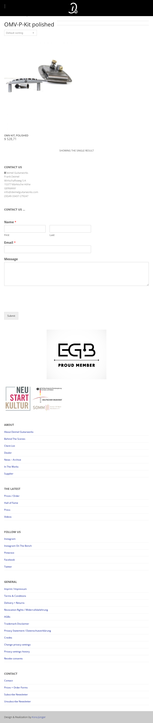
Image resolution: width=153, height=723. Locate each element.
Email (10, 243)
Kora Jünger (39, 717)
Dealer (8, 452)
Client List (9, 445)
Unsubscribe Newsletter (17, 701)
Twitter (8, 566)
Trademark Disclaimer (16, 623)
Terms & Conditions (15, 596)
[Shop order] (20, 33)
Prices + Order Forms (16, 687)
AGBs (7, 616)
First (6, 235)
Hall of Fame (11, 503)
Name (10, 222)
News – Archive (12, 459)
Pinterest (9, 552)
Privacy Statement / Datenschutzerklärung (27, 630)
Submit (11, 315)
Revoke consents (13, 658)
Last (52, 235)
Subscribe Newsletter (16, 694)
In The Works (11, 466)
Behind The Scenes (14, 439)
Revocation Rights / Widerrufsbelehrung (26, 609)
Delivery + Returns (14, 603)
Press (7, 509)
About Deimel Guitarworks (18, 432)
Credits (8, 637)
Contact (8, 680)
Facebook (9, 559)
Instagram (10, 539)
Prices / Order (12, 496)
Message (11, 259)
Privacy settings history (17, 651)
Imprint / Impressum (15, 589)
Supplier (8, 473)
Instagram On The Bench (18, 545)
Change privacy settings (17, 644)
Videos (8, 516)
